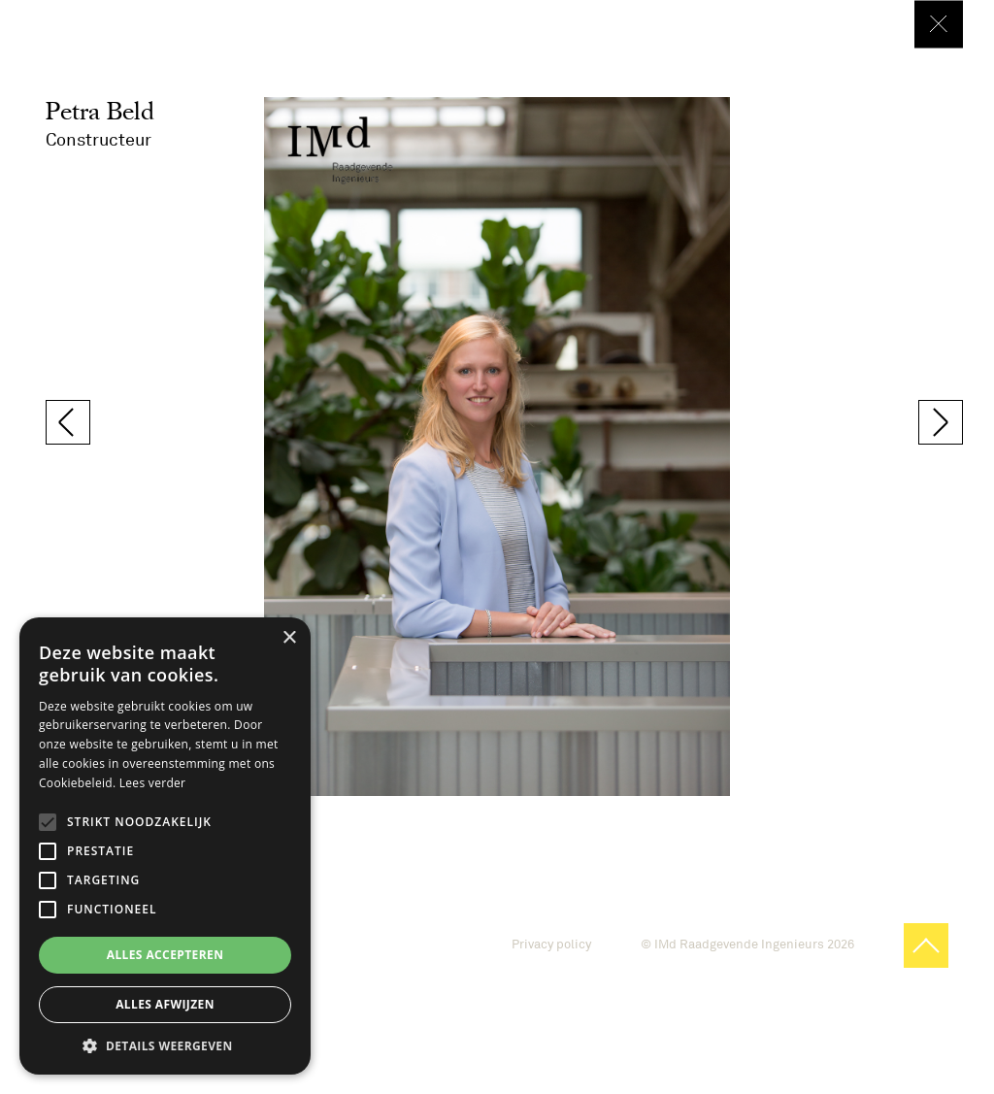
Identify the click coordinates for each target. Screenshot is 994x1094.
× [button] (289, 638)
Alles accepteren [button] (165, 954)
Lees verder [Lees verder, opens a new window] (152, 783)
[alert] (165, 846)
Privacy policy (551, 944)
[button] (165, 1045)
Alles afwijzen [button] (165, 1004)
